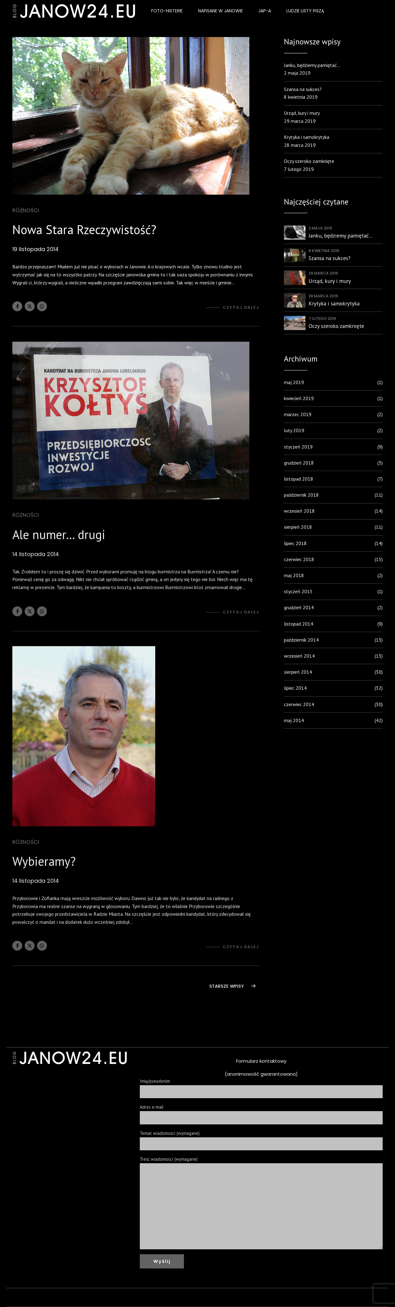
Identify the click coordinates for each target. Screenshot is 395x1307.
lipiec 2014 (295, 688)
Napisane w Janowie (220, 11)
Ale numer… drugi (58, 542)
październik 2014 (301, 640)
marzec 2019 (297, 414)
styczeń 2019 (298, 447)
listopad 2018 (298, 479)
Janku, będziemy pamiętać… (312, 65)
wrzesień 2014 (299, 656)
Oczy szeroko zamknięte (309, 161)
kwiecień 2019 (299, 398)
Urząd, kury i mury (302, 113)
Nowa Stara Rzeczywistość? (84, 230)
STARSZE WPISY (226, 986)
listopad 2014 (298, 624)
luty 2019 (294, 430)
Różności (25, 210)
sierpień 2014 (298, 672)
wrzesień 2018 (299, 511)
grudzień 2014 (299, 607)
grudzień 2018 (299, 463)
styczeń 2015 (298, 591)
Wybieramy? (44, 869)
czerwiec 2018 (299, 559)
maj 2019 (294, 382)
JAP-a (264, 11)
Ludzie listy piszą (305, 11)
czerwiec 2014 (299, 704)
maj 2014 (294, 720)
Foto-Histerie (167, 11)
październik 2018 (301, 495)
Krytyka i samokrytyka (306, 137)
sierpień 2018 (298, 527)
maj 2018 (294, 575)
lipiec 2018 (295, 543)
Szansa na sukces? (303, 89)
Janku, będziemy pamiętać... (340, 235)
